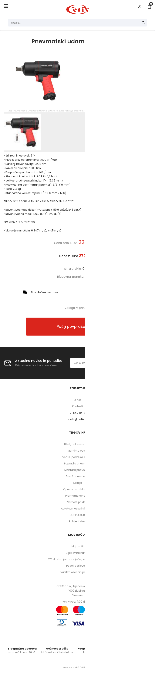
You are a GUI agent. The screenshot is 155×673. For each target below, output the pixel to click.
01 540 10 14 (77, 413)
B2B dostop (77, 559)
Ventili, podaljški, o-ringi (77, 457)
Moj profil (77, 546)
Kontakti (77, 406)
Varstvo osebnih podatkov (77, 572)
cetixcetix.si (77, 419)
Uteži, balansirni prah (77, 444)
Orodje (77, 483)
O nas (77, 400)
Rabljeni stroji (77, 521)
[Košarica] (149, 6)
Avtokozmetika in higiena (77, 508)
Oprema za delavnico (77, 489)
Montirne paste (78, 451)
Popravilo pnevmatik (77, 463)
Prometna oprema (77, 496)
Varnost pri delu (77, 502)
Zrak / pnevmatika (78, 476)
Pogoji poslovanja (77, 566)
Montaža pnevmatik (77, 470)
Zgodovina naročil (77, 553)
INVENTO (91, 276)
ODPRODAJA (77, 515)
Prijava (139, 6)
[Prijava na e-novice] (137, 363)
